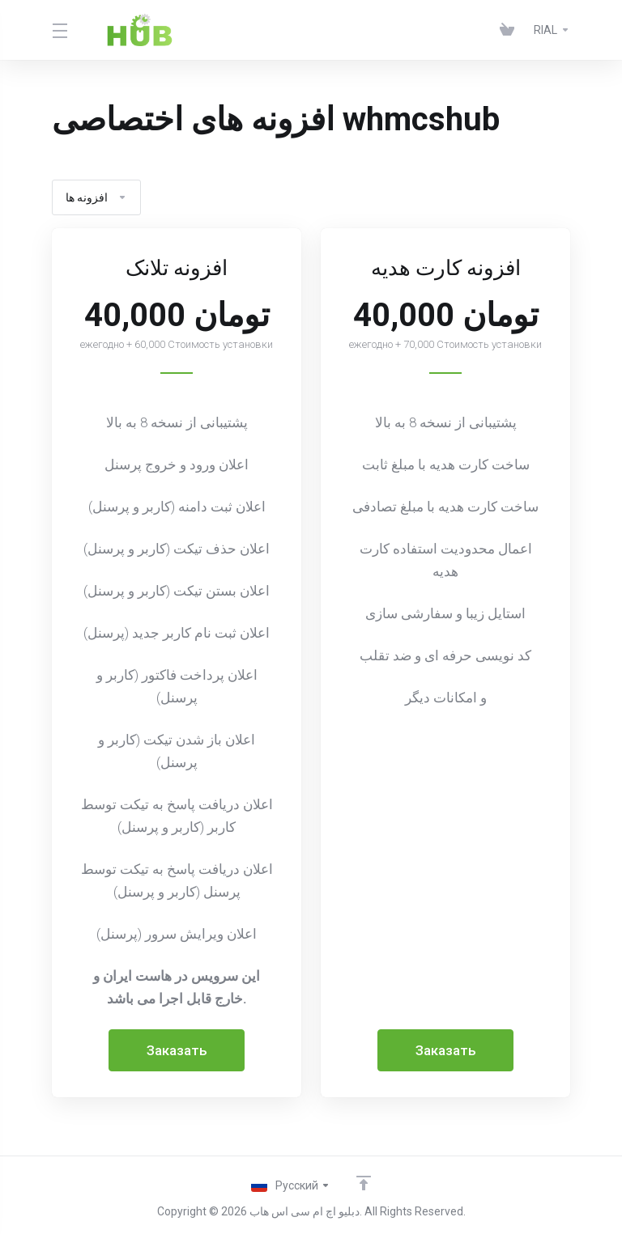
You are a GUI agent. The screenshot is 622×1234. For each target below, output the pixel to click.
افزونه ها (96, 197)
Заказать (177, 1050)
